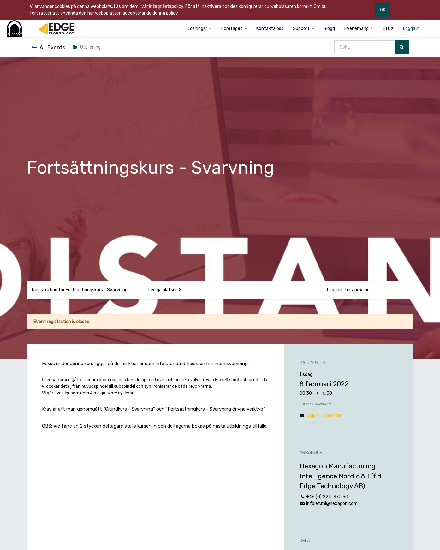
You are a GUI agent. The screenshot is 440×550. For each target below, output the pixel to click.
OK (382, 10)
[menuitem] (270, 28)
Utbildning (87, 47)
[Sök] (402, 47)
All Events (48, 47)
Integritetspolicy (166, 6)
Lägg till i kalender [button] (324, 415)
